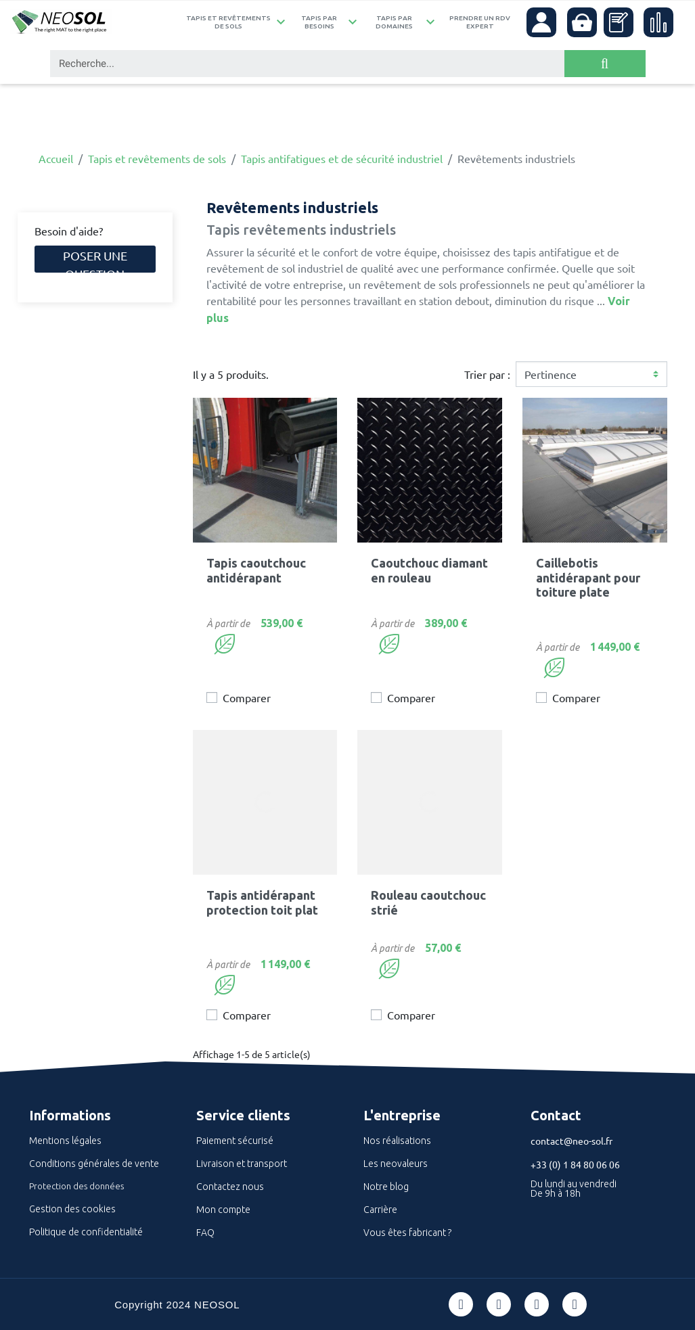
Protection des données (76, 1186)
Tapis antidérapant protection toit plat (262, 902)
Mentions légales (65, 1140)
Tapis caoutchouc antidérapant (256, 570)
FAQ (205, 1232)
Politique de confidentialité (86, 1231)
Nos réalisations (397, 1140)
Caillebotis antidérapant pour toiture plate (588, 577)
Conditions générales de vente (94, 1163)
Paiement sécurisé (234, 1140)
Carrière (380, 1209)
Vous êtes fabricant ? (407, 1232)
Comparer (247, 697)
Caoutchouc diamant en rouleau (429, 570)
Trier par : (487, 374)
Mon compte (223, 1209)
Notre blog (386, 1186)
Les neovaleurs (395, 1163)
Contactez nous (230, 1186)
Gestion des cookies (72, 1208)
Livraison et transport (241, 1163)
